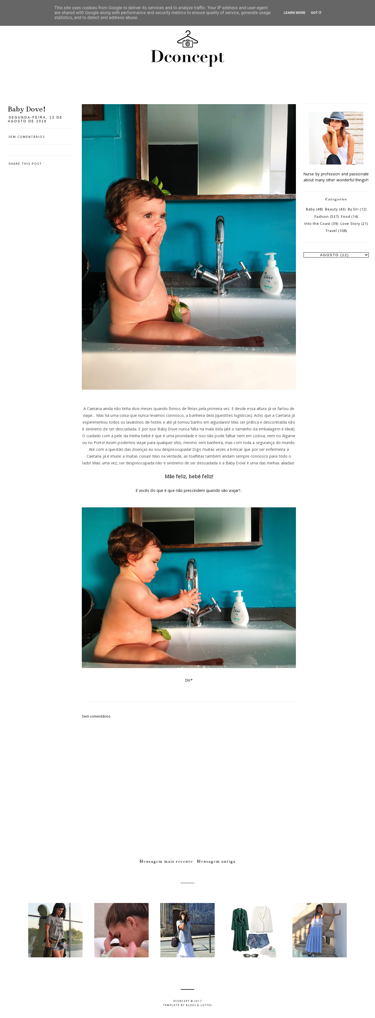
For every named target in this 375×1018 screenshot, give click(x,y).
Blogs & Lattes (199, 1005)
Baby (310, 209)
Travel (331, 230)
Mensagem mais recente (166, 861)
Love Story (350, 223)
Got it (316, 13)
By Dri (353, 209)
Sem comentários (26, 137)
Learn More (294, 13)
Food (345, 216)
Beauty (331, 209)
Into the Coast (317, 223)
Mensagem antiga (216, 861)
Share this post (25, 164)
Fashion (321, 216)
